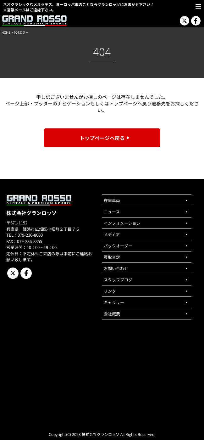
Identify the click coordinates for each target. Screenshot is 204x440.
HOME (6, 32)
